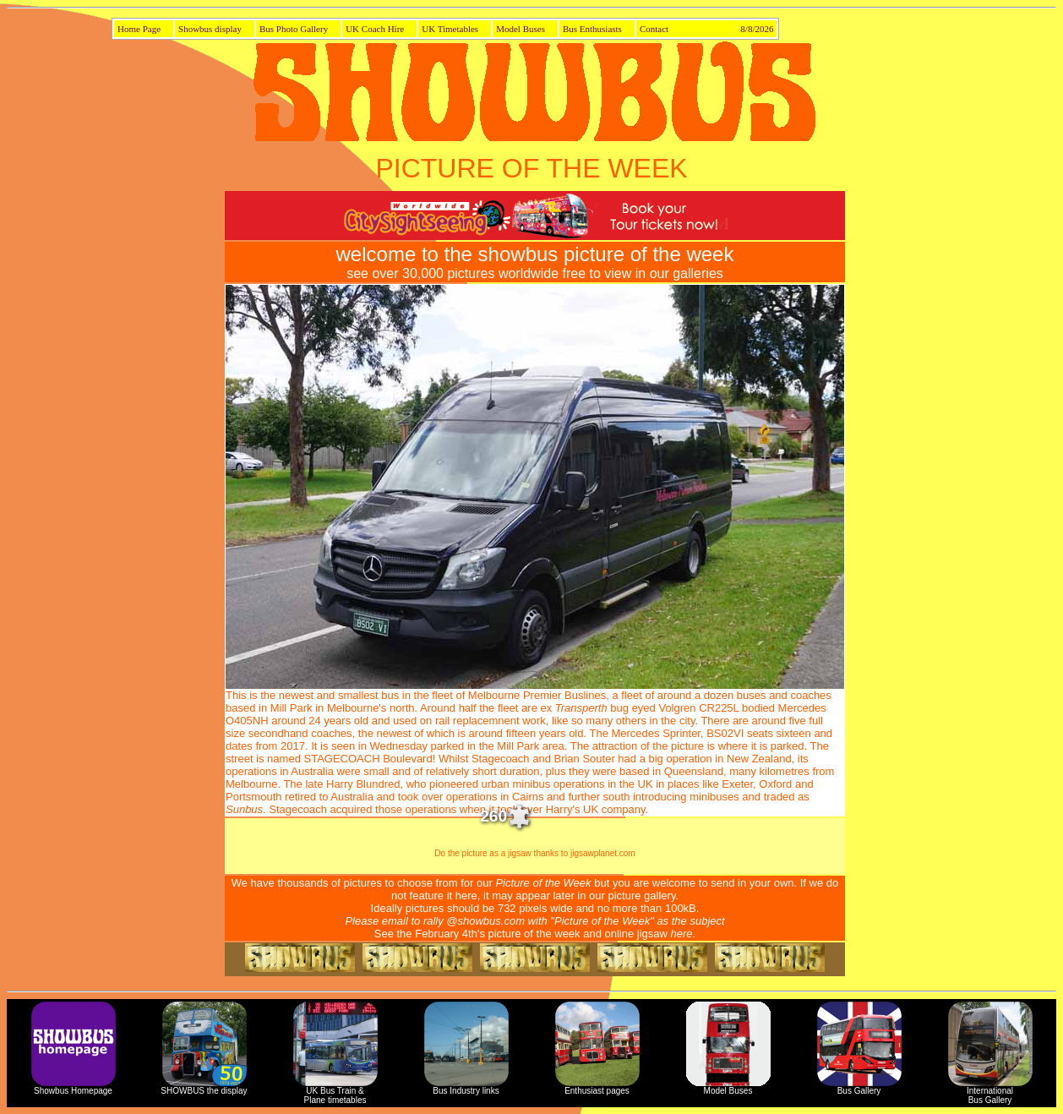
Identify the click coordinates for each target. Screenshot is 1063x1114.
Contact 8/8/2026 (707, 29)
